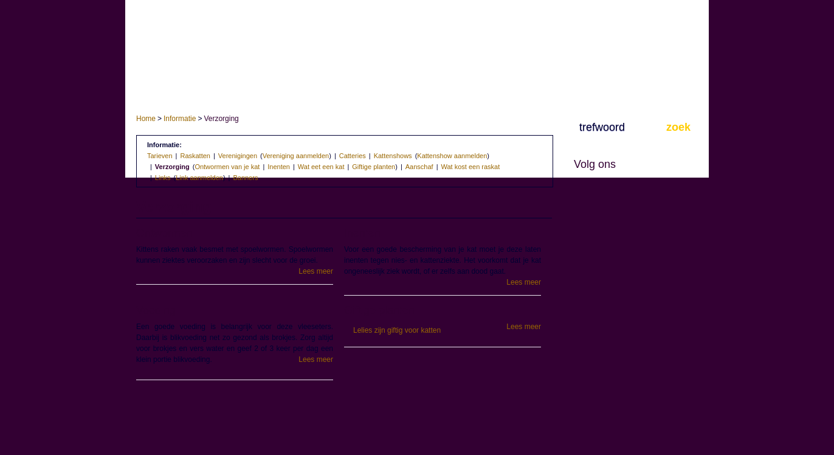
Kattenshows (393, 155)
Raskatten (195, 155)
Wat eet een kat (321, 166)
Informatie (180, 118)
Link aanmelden (199, 177)
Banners (245, 177)
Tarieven (160, 155)
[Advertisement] (344, 419)
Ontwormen (164, 233)
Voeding (156, 310)
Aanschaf (419, 166)
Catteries (352, 155)
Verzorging (172, 166)
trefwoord (602, 127)
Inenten (278, 166)
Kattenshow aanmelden (452, 155)
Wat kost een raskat (470, 166)
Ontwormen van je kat (227, 166)
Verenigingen (237, 155)
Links (163, 177)
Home (146, 118)
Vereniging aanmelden (296, 155)
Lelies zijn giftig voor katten (397, 330)
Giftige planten (373, 166)
